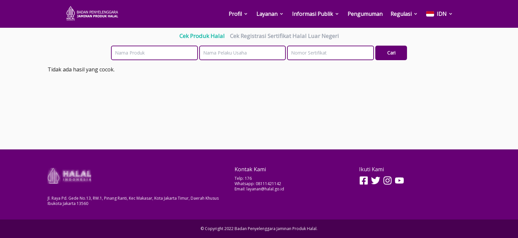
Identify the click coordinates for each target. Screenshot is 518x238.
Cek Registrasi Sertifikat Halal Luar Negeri (284, 36)
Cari (391, 53)
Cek (202, 36)
